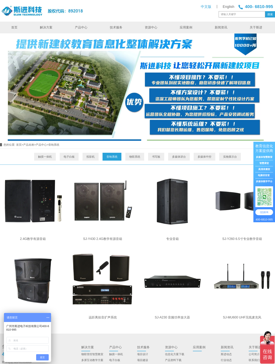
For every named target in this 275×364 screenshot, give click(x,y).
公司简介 (254, 354)
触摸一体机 (45, 156)
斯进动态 (226, 354)
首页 (14, 27)
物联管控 (86, 354)
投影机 (90, 156)
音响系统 (111, 156)
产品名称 (28, 144)
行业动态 (226, 360)
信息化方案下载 (174, 354)
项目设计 (142, 354)
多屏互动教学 (89, 360)
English (228, 7)
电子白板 (69, 156)
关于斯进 (256, 27)
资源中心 (151, 27)
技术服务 (116, 27)
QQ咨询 (264, 212)
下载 (179, 360)
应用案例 (186, 27)
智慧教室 (97, 354)
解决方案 (46, 27)
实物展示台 (230, 156)
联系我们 (254, 360)
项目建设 (142, 360)
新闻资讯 (221, 27)
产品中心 (81, 27)
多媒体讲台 (179, 156)
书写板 (156, 156)
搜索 (270, 14)
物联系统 (134, 156)
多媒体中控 (204, 156)
